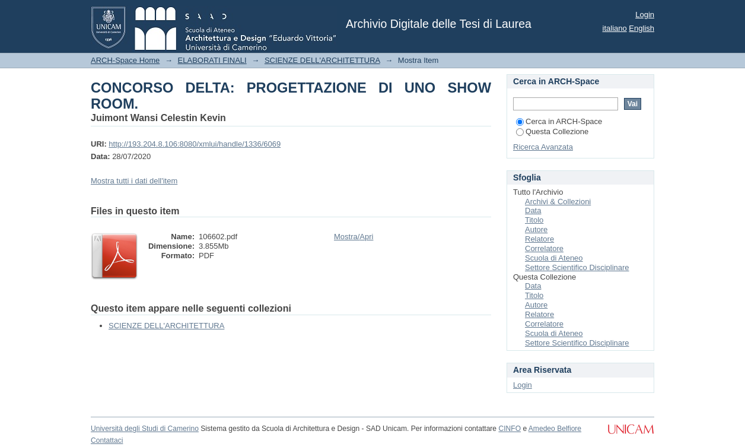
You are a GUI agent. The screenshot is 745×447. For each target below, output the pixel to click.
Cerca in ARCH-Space (559, 121)
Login (644, 14)
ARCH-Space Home (125, 60)
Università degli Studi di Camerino (145, 428)
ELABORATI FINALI (212, 60)
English (641, 28)
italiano (615, 28)
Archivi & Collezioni (558, 201)
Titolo (534, 219)
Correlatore (544, 248)
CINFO (509, 428)
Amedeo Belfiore (554, 428)
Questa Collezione (552, 131)
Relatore (539, 238)
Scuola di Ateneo (554, 257)
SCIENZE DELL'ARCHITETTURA (322, 60)
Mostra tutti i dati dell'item (134, 180)
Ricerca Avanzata (543, 146)
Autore (536, 229)
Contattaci (107, 440)
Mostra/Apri (353, 236)
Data (533, 210)
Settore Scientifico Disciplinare (577, 267)
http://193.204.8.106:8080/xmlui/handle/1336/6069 (195, 144)
